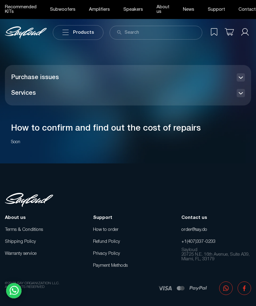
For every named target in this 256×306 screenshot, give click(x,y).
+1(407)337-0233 (198, 241)
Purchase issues (35, 77)
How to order (105, 230)
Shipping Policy (20, 241)
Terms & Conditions (24, 230)
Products (78, 32)
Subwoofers (63, 9)
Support (216, 9)
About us (163, 9)
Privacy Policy (106, 253)
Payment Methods (110, 265)
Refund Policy (106, 241)
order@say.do (194, 230)
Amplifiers (99, 9)
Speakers (133, 9)
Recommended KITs (21, 9)
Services (23, 93)
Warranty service (21, 253)
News (188, 9)
